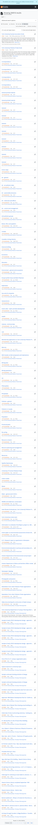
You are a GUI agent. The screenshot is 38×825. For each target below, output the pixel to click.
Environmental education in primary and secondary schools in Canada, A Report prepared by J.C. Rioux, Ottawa (17, 548)
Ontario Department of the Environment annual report (16, 555)
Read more (17, 42)
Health (3, 316)
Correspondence (6, 61)
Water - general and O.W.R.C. (9, 494)
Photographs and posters (8, 579)
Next (32, 823)
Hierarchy (12, 24)
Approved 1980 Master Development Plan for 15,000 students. (17, 697)
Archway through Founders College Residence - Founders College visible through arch (17, 813)
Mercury (4, 347)
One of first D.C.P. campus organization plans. (14, 659)
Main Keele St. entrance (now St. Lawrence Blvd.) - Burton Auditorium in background (17, 805)
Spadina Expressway (7, 463)
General (4, 108)
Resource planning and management (12, 447)
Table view (25, 24)
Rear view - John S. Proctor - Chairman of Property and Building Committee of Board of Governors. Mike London (17, 736)
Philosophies (5, 386)
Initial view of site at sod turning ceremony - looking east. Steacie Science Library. (17, 713)
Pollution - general (7, 401)
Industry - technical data (8, 324)
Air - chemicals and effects (9, 200)
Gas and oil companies (8, 293)
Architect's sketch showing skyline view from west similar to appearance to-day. (17, 690)
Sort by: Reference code (20, 26)
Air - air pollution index (8, 185)
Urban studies (5, 478)
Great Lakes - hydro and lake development (13, 308)
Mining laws (5, 363)
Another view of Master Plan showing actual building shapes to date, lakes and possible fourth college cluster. (17, 705)
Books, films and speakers (9, 224)
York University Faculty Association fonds (13, 34)
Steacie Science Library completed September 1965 (15, 782)
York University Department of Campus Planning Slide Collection (17, 610)
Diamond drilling (6, 247)
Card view (18, 24)
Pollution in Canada (7, 409)
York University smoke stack (9, 517)
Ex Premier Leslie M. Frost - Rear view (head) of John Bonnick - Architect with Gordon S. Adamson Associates (17, 744)
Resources (4, 455)
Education (4, 262)
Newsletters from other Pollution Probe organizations (16, 586)
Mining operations (7, 370)
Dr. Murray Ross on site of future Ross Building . (15, 720)
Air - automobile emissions (9, 193)
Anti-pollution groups (7, 216)
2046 (28, 823)
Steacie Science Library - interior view (12, 790)
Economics (5, 254)
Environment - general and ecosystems (12, 270)
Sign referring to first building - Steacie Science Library (16, 759)
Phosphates (5, 393)
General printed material (8, 92)
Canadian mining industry (9, 239)
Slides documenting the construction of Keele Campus (16, 602)
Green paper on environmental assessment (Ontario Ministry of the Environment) (17, 532)
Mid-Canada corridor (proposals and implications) (15, 355)
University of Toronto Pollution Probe (12, 471)
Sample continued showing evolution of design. (14, 674)
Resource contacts (7, 440)
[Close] (36, 1)
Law (3, 332)
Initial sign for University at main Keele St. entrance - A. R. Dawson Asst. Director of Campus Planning (17, 774)
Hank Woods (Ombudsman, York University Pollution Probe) (17, 509)
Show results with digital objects (29, 30)
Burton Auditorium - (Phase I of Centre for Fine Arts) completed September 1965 (17, 798)
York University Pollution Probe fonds (12, 48)
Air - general (5, 177)
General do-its (5, 301)
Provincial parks (6, 424)
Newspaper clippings (7, 571)
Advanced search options (8, 20)
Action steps (5, 170)
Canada (4, 231)
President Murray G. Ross (8, 751)
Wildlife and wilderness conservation (12, 501)
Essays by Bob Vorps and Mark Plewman (13, 278)
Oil (2, 378)
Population (5, 417)
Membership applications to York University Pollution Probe (17, 339)
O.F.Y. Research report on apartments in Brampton (15, 540)
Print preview (4, 24)
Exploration (5, 285)
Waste (3, 486)
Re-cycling (4, 432)
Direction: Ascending (32, 26)
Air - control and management (10, 208)
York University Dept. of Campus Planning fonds (15, 605)
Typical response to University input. (11, 666)
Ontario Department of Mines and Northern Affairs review (17, 563)
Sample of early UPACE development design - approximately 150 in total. (17, 620)
